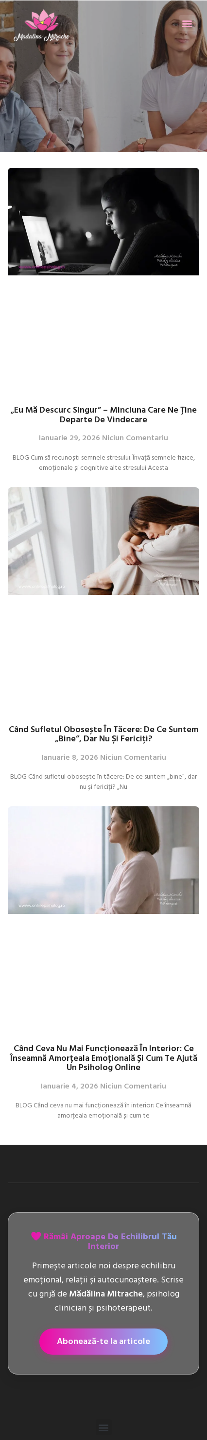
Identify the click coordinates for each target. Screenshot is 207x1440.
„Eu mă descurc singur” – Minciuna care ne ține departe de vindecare (104, 414)
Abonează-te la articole (103, 1341)
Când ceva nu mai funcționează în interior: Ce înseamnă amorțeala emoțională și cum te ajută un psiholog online (103, 1057)
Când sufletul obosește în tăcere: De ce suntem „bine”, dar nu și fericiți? (103, 734)
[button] (187, 23)
